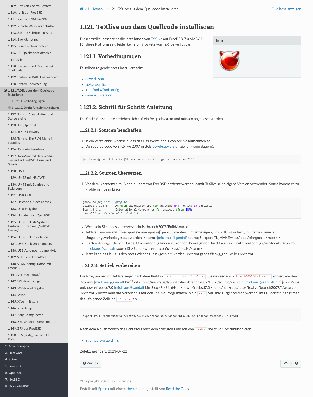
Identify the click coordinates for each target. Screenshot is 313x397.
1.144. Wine (16, 295)
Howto (95, 9)
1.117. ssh (15, 59)
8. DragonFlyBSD (17, 386)
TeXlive (156, 39)
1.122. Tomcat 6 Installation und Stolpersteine (30, 116)
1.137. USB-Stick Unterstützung (30, 243)
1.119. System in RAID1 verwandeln (33, 77)
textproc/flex (95, 84)
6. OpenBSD (14, 373)
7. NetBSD (12, 379)
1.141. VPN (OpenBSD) (24, 275)
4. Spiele (11, 359)
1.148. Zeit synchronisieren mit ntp (32, 321)
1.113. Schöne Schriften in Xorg (30, 32)
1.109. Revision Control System (29, 6)
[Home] (81, 9)
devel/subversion (98, 95)
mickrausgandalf (172, 238)
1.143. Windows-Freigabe (26, 288)
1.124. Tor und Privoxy (23, 132)
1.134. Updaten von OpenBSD (29, 215)
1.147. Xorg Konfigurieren (25, 315)
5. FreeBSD (13, 366)
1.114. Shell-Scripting (23, 39)
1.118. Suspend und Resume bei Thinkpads (30, 68)
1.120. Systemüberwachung (27, 84)
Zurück (90, 363)
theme (132, 389)
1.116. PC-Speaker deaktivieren (29, 53)
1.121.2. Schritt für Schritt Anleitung (33, 108)
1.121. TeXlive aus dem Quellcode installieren (29, 92)
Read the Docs (177, 389)
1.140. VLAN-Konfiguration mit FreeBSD (29, 266)
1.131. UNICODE (20, 195)
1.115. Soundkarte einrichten (28, 46)
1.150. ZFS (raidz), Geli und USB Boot (30, 337)
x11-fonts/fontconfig (102, 90)
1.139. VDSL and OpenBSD (27, 257)
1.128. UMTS (17, 171)
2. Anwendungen (17, 346)
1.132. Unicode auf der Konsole (30, 202)
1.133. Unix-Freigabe (22, 209)
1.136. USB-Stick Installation (28, 237)
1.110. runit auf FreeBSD (25, 12)
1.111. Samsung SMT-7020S (28, 19)
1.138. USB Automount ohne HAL (32, 250)
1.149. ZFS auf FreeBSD (25, 328)
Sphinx (103, 389)
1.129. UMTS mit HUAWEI (27, 177)
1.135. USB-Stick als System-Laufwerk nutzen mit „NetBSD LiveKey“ (29, 226)
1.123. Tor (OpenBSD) (23, 125)
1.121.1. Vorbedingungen (28, 101)
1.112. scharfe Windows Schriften (32, 26)
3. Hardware (13, 353)
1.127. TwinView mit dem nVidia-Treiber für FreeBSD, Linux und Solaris (31, 160)
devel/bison (94, 79)
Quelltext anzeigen (286, 9)
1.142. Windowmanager (25, 281)
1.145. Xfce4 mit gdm (23, 301)
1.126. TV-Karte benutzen (26, 149)
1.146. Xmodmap (20, 308)
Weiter (290, 363)
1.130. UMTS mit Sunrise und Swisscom (28, 186)
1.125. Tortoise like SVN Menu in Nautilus (31, 141)
